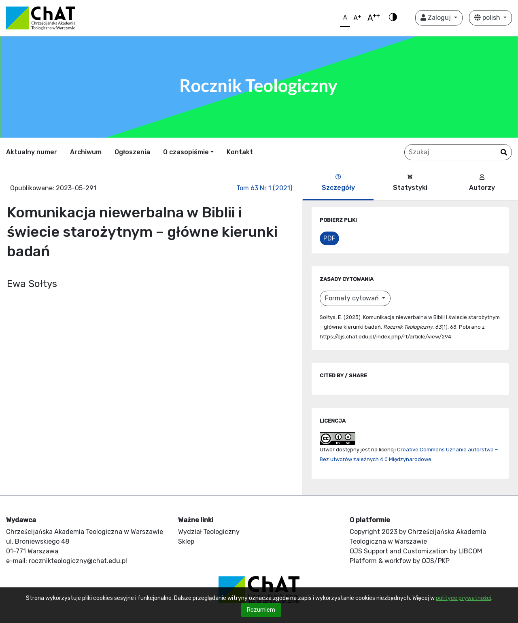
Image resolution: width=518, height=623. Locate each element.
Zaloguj (436, 17)
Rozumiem (261, 609)
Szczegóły (338, 182)
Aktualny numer (31, 152)
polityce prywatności (463, 598)
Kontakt (240, 152)
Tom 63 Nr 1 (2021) (264, 188)
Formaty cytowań (352, 298)
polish (488, 17)
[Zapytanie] (458, 152)
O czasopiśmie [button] (186, 152)
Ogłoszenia (132, 152)
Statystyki (410, 182)
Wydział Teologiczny (209, 532)
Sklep (186, 541)
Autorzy (482, 182)
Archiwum (86, 152)
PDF (329, 238)
